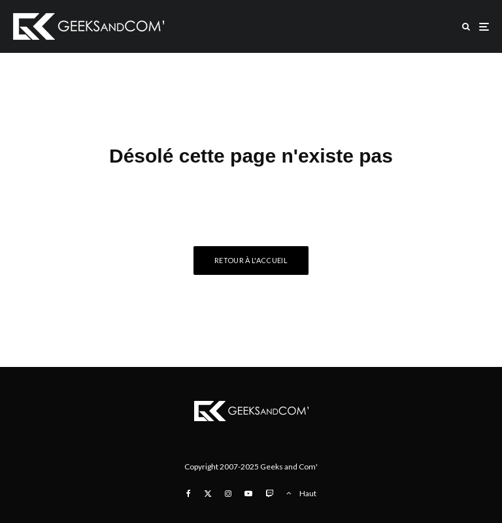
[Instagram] (228, 493)
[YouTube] (248, 493)
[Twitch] (269, 493)
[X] (207, 493)
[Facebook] (188, 493)
